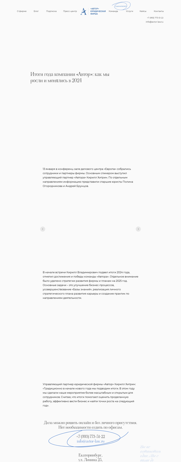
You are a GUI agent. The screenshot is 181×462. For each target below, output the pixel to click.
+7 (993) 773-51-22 (155, 18)
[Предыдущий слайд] (42, 229)
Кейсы (143, 11)
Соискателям (120, 6)
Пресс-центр (70, 11)
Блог (36, 11)
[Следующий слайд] (138, 229)
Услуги (129, 11)
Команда (113, 11)
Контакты (159, 11)
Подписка (51, 11)
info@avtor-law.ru (154, 22)
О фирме (22, 11)
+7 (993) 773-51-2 (89, 436)
